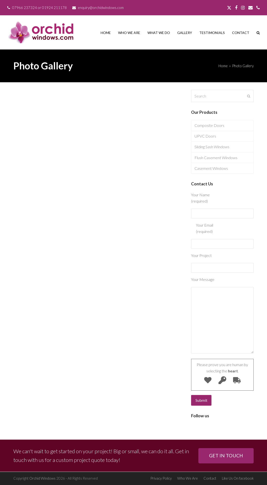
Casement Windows (211, 168)
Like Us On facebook (238, 478)
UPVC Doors (205, 136)
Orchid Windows (42, 478)
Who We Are (187, 478)
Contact (209, 478)
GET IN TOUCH (226, 455)
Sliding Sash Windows (211, 146)
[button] (258, 32)
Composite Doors (209, 125)
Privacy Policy (161, 478)
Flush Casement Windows (215, 157)
